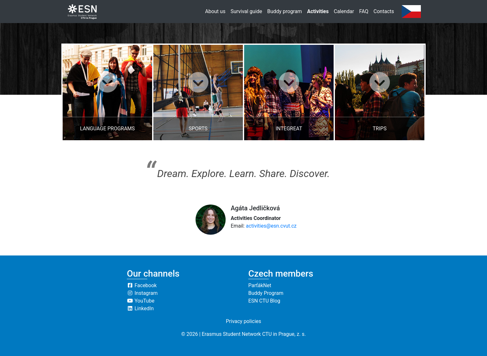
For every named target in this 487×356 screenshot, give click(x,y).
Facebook (142, 285)
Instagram (142, 293)
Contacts (384, 11)
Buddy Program (265, 293)
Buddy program (284, 11)
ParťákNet (259, 285)
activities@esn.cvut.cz (271, 226)
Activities (318, 11)
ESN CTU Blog (264, 301)
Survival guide (246, 11)
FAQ (363, 11)
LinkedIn (140, 308)
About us (215, 11)
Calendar (344, 11)
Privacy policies (243, 321)
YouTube (140, 301)
